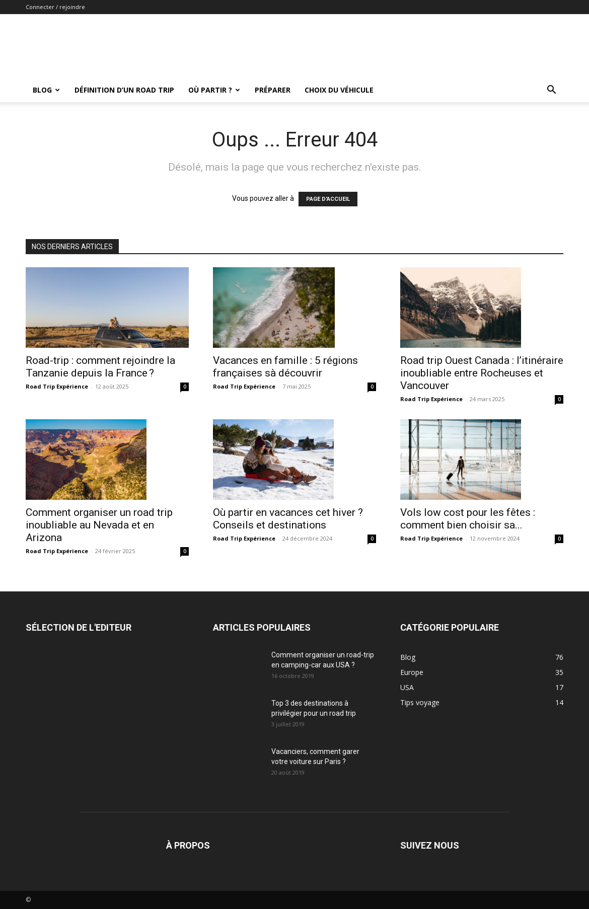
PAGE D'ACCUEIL (328, 199)
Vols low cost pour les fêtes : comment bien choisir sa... (467, 518)
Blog (46, 90)
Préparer (272, 90)
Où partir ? (214, 90)
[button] (551, 91)
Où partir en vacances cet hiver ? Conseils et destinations (288, 518)
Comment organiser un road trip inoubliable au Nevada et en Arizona (99, 525)
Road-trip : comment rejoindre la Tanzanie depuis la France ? (100, 366)
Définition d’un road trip (124, 90)
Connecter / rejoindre (55, 7)
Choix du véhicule (339, 90)
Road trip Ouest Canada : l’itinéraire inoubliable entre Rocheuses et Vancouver (481, 373)
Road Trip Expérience (57, 386)
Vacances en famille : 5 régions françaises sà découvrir (285, 366)
